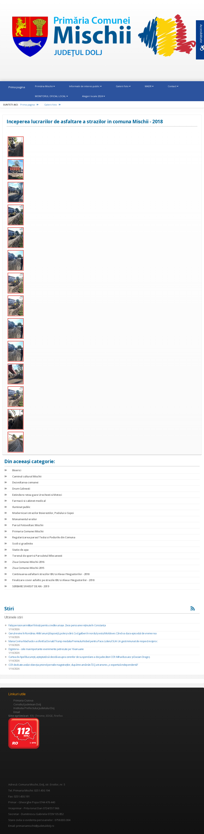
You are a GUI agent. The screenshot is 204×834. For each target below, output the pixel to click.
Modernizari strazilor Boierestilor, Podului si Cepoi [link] (39, 513)
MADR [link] (149, 86)
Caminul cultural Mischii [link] (22, 476)
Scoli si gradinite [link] (18, 543)
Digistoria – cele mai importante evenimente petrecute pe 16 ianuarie (46, 649)
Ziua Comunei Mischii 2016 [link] (24, 562)
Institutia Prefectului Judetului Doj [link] (33, 708)
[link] (102, 37)
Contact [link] (173, 86)
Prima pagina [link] (16, 87)
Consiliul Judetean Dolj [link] (27, 704)
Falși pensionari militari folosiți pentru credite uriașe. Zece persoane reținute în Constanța (57, 625)
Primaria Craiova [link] (23, 700)
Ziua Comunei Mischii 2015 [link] (24, 568)
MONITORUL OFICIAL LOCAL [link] (51, 96)
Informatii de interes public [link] (85, 86)
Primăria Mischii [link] (45, 86)
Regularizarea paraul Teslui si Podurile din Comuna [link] (39, 537)
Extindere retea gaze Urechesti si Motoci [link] (33, 495)
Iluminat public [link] (17, 507)
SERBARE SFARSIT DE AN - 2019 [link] (26, 586)
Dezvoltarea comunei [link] (21, 482)
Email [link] (16, 712)
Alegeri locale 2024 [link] (93, 96)
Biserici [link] (12, 470)
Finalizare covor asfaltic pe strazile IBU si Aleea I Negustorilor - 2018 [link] (49, 580)
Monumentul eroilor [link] (20, 519)
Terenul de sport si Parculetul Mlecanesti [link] (33, 556)
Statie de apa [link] (16, 550)
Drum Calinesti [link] (17, 488)
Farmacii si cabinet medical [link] (25, 501)
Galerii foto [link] (123, 86)
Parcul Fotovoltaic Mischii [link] (23, 525)
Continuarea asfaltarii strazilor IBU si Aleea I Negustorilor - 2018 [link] (46, 574)
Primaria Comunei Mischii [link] (23, 531)
